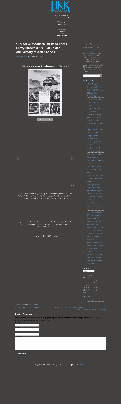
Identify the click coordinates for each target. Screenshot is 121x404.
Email (17, 327)
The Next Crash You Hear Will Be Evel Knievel (94, 102)
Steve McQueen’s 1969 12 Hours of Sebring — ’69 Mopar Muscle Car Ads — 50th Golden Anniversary (95, 233)
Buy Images (94, 53)
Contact (89, 69)
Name (17, 323)
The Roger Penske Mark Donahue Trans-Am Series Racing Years (95, 188)
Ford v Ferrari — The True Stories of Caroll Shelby (94, 169)
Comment (18, 336)
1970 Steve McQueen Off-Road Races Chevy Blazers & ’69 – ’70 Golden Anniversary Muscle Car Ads (94, 218)
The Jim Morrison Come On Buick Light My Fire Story (95, 178)
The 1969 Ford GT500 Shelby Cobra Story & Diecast (94, 197)
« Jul (84, 292)
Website (17, 332)
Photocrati (83, 367)
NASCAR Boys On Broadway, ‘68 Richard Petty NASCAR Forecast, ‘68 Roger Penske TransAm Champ (95, 90)
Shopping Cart (62, 35)
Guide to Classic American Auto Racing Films (94, 206)
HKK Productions (22, 56)
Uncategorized (92, 300)
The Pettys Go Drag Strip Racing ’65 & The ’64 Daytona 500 (94, 117)
